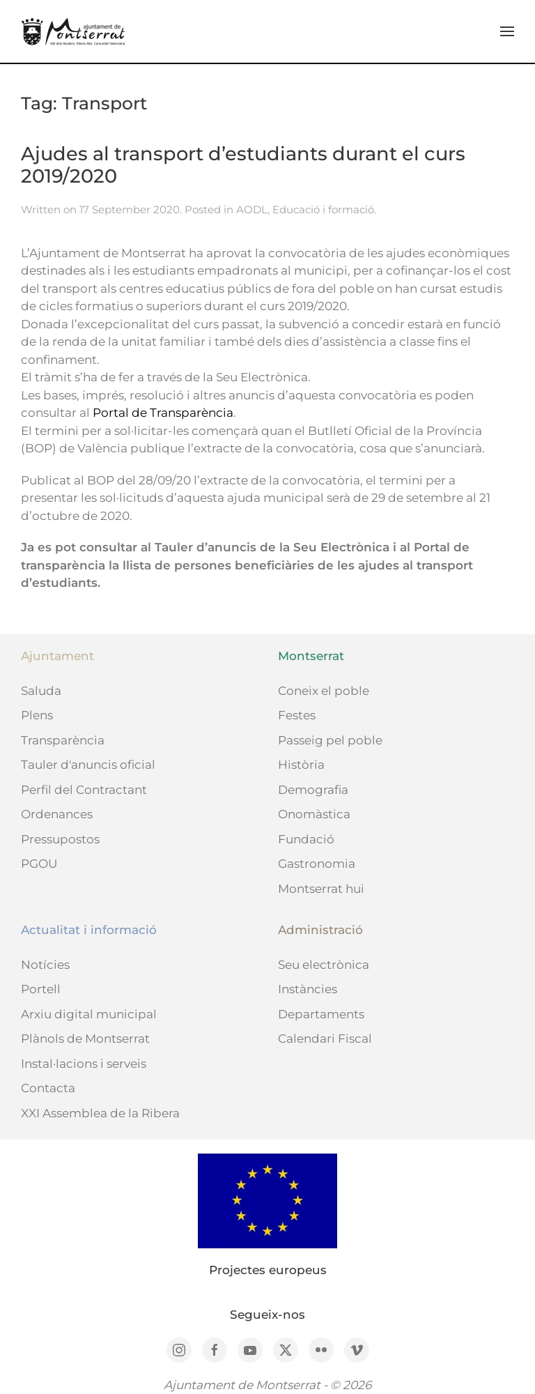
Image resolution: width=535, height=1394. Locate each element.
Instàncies (307, 989)
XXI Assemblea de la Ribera (100, 1113)
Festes (297, 715)
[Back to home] (73, 31)
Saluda (41, 691)
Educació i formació (323, 209)
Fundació (306, 839)
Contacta (48, 1088)
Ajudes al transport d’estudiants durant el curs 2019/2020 (243, 165)
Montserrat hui (321, 889)
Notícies (45, 965)
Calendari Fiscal (325, 1039)
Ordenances (57, 814)
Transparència (62, 740)
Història (301, 765)
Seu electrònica (323, 965)
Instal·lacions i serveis (83, 1064)
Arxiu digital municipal (89, 1014)
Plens (37, 715)
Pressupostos (60, 839)
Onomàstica (314, 814)
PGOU (39, 864)
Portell (41, 989)
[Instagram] (179, 1350)
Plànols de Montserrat (85, 1039)
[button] (507, 31)
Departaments (321, 1014)
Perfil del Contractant (84, 790)
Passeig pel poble (330, 740)
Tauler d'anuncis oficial (88, 765)
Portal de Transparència (163, 413)
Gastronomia (316, 864)
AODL (252, 209)
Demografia (313, 790)
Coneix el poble (323, 691)
